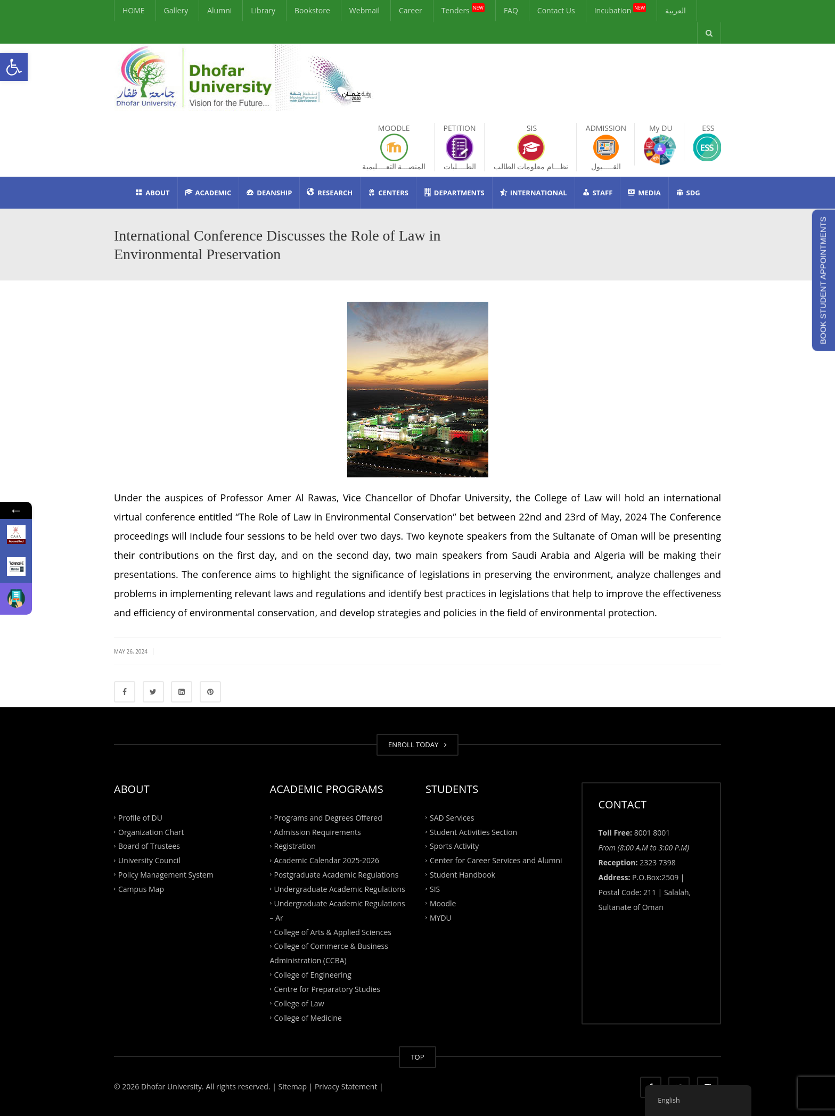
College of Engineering (312, 975)
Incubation (620, 9)
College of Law (299, 1003)
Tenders (463, 9)
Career (410, 10)
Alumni (219, 10)
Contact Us (556, 10)
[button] (14, 67)
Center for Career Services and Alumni (496, 860)
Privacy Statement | (348, 1086)
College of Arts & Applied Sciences (332, 932)
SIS (435, 889)
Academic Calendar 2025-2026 (326, 860)
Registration (295, 846)
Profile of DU (140, 817)
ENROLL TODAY (417, 744)
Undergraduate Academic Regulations (339, 889)
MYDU (441, 917)
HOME (133, 10)
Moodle (443, 903)
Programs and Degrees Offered (328, 817)
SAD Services (452, 817)
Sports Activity (454, 846)
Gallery (176, 10)
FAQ (511, 10)
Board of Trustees (149, 846)
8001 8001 (652, 833)
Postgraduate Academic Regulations (336, 875)
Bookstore (312, 10)
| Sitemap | (292, 1086)
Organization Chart (151, 831)
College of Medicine (308, 1017)
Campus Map (141, 889)
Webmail (364, 10)
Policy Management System (166, 875)
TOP (417, 1057)
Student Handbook (462, 875)
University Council (149, 860)
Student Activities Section (473, 831)
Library (263, 10)
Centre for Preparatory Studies (327, 989)
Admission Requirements (317, 831)
